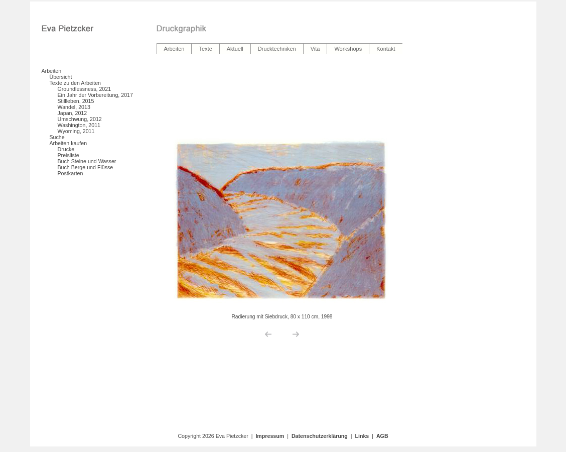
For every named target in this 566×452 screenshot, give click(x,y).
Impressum (269, 436)
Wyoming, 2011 (76, 131)
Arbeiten (52, 71)
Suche (57, 137)
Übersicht (61, 77)
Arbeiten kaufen (68, 143)
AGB (382, 436)
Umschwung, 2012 (80, 119)
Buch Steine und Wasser (87, 161)
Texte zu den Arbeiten (75, 83)
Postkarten (70, 173)
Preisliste (68, 155)
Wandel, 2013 (74, 107)
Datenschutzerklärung (320, 436)
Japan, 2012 (72, 113)
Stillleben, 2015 (76, 101)
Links (362, 436)
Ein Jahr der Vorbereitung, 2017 (95, 95)
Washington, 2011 (79, 125)
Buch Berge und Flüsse (85, 167)
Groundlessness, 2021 (84, 89)
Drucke (66, 149)
